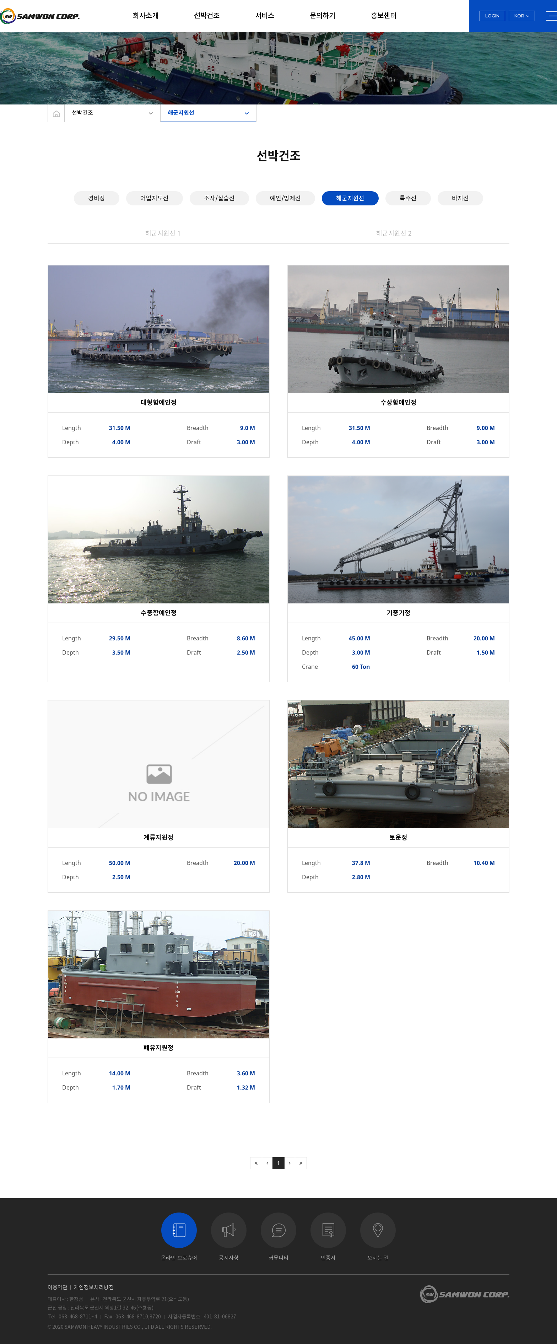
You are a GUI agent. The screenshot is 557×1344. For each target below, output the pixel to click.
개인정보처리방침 (94, 1287)
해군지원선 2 (394, 233)
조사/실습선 (219, 198)
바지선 (460, 198)
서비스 (264, 16)
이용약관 (57, 1287)
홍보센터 (383, 16)
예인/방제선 (285, 198)
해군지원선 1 (163, 233)
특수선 (408, 198)
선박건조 (207, 16)
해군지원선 (181, 113)
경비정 (96, 198)
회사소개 (145, 16)
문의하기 (322, 16)
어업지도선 (154, 198)
